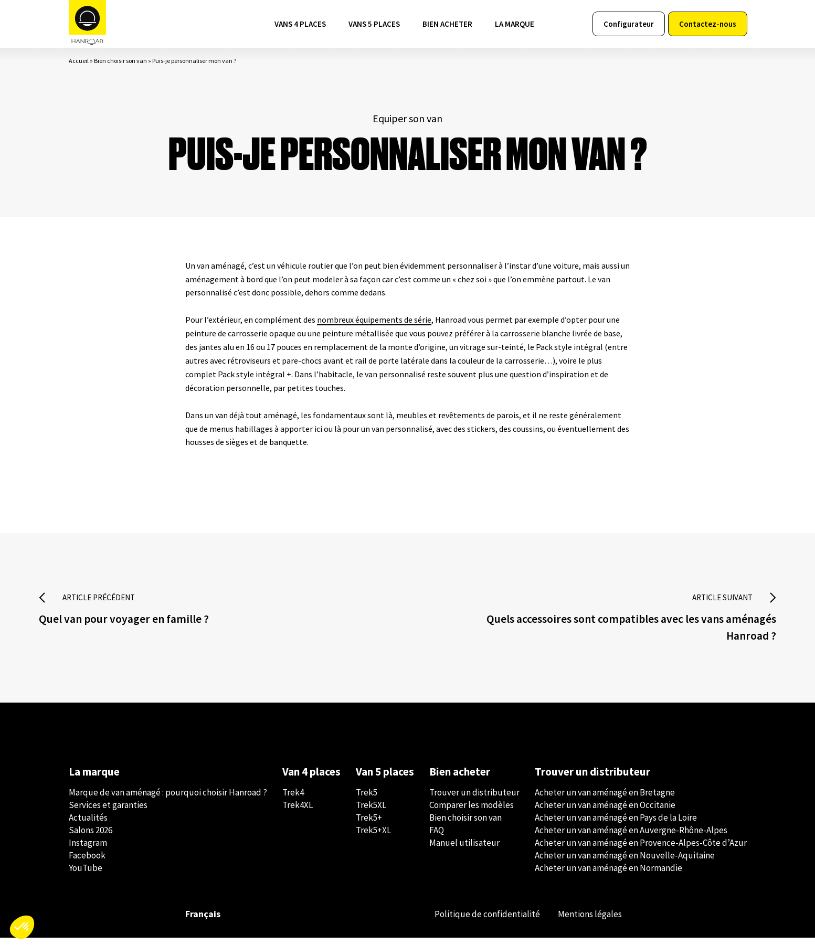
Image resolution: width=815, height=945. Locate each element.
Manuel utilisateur (464, 850)
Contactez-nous (707, 26)
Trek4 (293, 799)
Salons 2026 (90, 837)
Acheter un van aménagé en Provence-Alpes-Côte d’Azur (641, 850)
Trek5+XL (373, 837)
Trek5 (366, 799)
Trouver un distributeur (474, 799)
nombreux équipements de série (374, 324)
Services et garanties (108, 812)
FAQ (436, 837)
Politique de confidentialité (480, 921)
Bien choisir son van (120, 65)
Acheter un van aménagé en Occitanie (605, 812)
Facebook (87, 862)
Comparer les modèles (471, 812)
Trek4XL (297, 812)
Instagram (88, 850)
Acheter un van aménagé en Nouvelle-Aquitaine (625, 862)
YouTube (85, 875)
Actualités (88, 825)
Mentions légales (588, 921)
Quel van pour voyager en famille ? (130, 624)
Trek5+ (369, 825)
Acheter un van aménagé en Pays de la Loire (616, 825)
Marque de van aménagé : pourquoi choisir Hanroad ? (168, 799)
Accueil (79, 65)
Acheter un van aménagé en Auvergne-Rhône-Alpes (631, 837)
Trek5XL (371, 812)
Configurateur (629, 26)
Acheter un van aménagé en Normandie (608, 875)
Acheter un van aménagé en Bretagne (605, 799)
